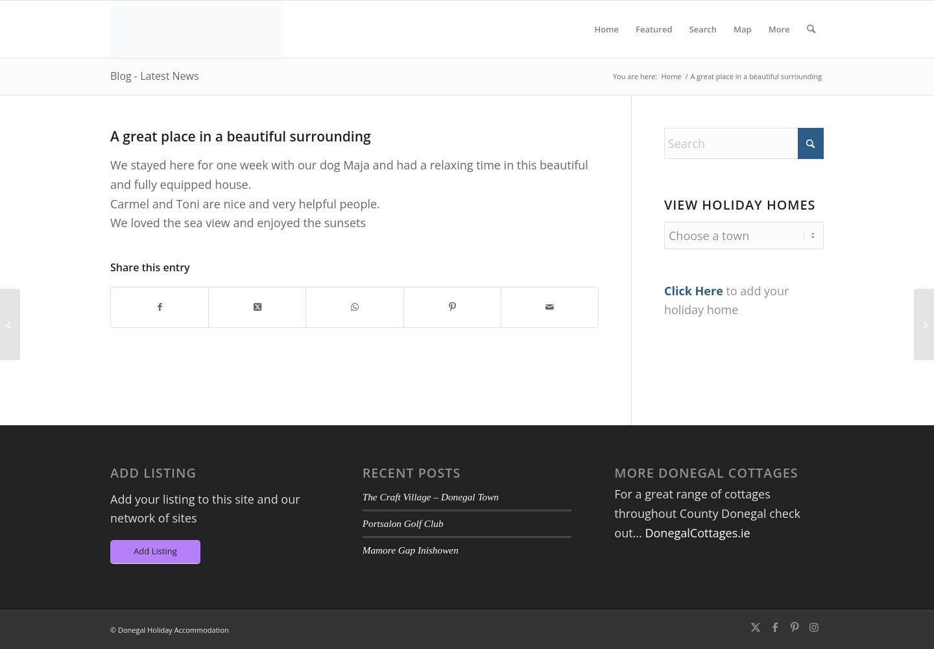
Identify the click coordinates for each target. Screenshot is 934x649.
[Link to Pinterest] (794, 627)
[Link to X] (755, 627)
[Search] (811, 29)
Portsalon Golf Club (403, 523)
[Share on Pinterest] (452, 307)
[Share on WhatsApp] (354, 307)
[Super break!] (924, 324)
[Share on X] (257, 307)
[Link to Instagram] (814, 627)
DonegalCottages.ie (697, 533)
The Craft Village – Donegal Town (431, 496)
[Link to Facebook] (775, 627)
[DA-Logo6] (195, 29)
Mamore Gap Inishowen (411, 550)
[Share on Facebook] (159, 307)
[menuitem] (606, 29)
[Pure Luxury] (10, 324)
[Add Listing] (155, 552)
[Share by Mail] (549, 307)
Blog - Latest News (154, 76)
